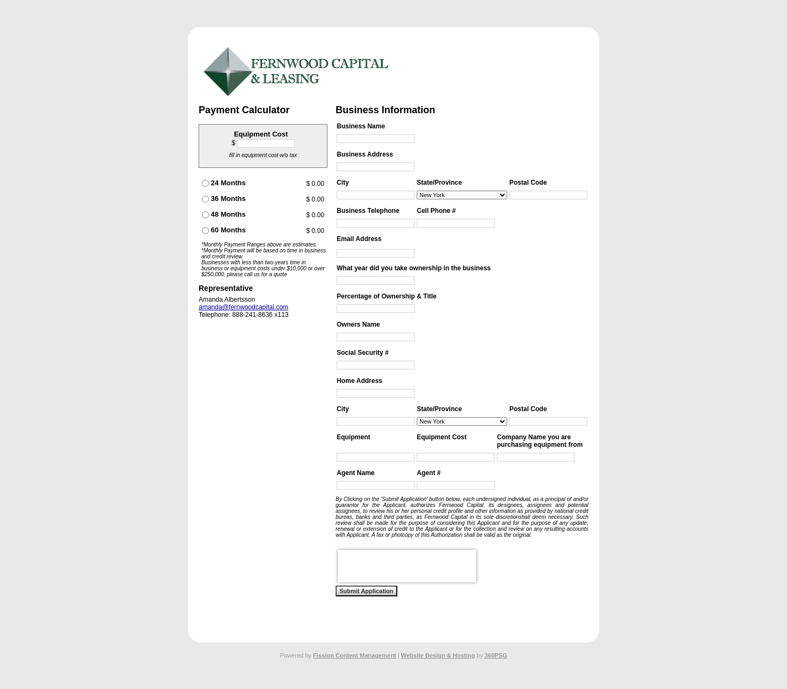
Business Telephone (368, 210)
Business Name (361, 126)
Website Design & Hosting (438, 655)
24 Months (224, 183)
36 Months (224, 198)
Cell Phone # (436, 210)
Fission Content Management (354, 655)
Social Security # (363, 352)
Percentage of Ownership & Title (387, 296)
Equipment (353, 437)
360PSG (495, 655)
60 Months (224, 230)
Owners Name (358, 324)
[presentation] (407, 566)
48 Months (224, 214)
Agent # (429, 473)
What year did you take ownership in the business (414, 268)
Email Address (359, 239)
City (343, 182)
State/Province (439, 182)
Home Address (359, 381)
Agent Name (356, 473)
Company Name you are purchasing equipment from (540, 440)
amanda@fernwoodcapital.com (243, 307)
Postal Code (528, 182)
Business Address (365, 154)
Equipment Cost (442, 437)
